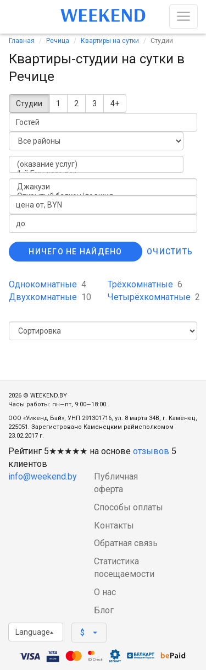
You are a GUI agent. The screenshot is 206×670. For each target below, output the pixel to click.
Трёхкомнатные (145, 284)
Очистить (170, 251)
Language (34, 632)
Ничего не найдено (75, 251)
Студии (29, 103)
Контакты (114, 525)
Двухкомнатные (50, 297)
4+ (114, 103)
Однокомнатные (47, 284)
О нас (105, 592)
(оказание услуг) (96, 164)
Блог (104, 610)
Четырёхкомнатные (154, 297)
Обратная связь (126, 543)
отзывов (151, 451)
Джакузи (103, 187)
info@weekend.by (42, 476)
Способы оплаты (128, 507)
